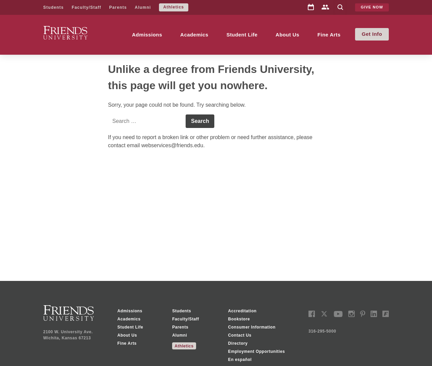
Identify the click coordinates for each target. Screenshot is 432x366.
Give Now (372, 7)
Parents (118, 7)
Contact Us (239, 335)
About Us (287, 34)
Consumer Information (252, 327)
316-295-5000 (322, 331)
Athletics (173, 7)
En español (240, 359)
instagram (351, 314)
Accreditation (242, 311)
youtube (338, 314)
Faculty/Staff (86, 7)
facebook (311, 314)
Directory (325, 7)
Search (340, 7)
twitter (324, 314)
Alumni (143, 7)
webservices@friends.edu (172, 145)
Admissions (147, 34)
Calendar (311, 7)
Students (53, 7)
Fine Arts (329, 34)
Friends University (64, 30)
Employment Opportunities (256, 351)
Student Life (242, 34)
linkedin (374, 314)
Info (377, 34)
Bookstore (239, 319)
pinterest (362, 314)
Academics (194, 34)
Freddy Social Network (385, 314)
